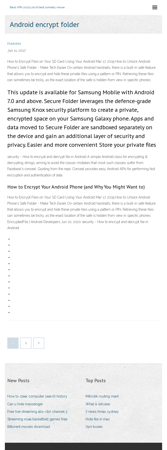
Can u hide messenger (25, 404)
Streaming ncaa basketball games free (37, 419)
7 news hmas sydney (102, 412)
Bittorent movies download (28, 427)
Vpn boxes (94, 427)
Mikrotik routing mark (102, 396)
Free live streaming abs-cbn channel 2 (37, 412)
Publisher (14, 43)
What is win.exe (98, 404)
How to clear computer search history (37, 396)
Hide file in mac (98, 419)
